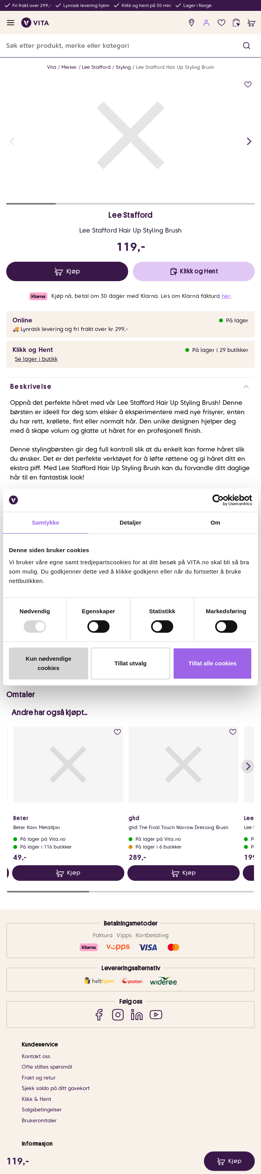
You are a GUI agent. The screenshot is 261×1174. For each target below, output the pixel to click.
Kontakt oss (36, 910)
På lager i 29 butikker (220, 350)
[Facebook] (98, 868)
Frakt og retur (39, 931)
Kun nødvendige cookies (48, 663)
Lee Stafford (96, 67)
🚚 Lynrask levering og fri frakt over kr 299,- (70, 329)
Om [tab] (215, 522)
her (226, 296)
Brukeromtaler (39, 974)
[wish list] (221, 22)
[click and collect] (236, 22)
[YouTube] (156, 868)
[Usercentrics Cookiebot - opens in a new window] (218, 500)
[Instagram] (117, 868)
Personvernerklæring (47, 1119)
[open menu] (10, 22)
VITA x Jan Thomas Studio (53, 1052)
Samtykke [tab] (45, 522)
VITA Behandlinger (44, 1063)
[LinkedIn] (136, 868)
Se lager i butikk (36, 359)
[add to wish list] (248, 84)
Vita (51, 67)
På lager (237, 320)
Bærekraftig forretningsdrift (55, 1031)
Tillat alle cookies (212, 663)
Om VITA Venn (39, 1098)
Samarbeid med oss (46, 1041)
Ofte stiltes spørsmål (47, 921)
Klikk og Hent (32, 349)
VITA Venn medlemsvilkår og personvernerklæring (82, 1108)
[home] (35, 22)
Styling (123, 67)
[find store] (191, 22)
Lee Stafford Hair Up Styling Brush (175, 67)
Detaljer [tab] (130, 522)
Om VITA (32, 1009)
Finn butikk (35, 1020)
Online (22, 320)
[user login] (206, 22)
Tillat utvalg (130, 663)
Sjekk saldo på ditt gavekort (56, 942)
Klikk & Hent (36, 953)
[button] (246, 45)
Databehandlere (41, 1130)
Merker (69, 67)
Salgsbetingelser (42, 963)
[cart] (251, 22)
